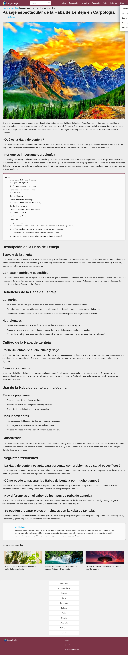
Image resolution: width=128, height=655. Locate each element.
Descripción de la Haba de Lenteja (23, 180)
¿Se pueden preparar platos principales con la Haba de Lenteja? (37, 236)
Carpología (73, 3)
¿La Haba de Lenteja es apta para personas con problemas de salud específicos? (43, 225)
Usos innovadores (19, 216)
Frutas (105, 3)
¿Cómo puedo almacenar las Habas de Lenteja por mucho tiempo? (38, 229)
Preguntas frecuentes (18, 222)
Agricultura (85, 3)
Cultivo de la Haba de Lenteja (21, 199)
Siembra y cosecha (20, 206)
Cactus (64, 598)
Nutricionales (18, 196)
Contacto (68, 645)
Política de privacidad (72, 649)
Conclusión (14, 219)
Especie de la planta (20, 182)
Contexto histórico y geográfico (24, 186)
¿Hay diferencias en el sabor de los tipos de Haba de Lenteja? (36, 232)
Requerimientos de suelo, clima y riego (27, 202)
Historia (64, 618)
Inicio (64, 3)
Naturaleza (64, 628)
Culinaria (64, 608)
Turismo (64, 633)
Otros (122, 3)
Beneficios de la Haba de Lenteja (22, 189)
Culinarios (16, 192)
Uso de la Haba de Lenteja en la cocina (25, 209)
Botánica (113, 3)
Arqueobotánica (64, 588)
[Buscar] (49, 3)
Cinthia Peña (11, 17)
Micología (96, 3)
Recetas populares (19, 212)
